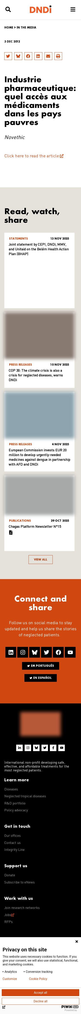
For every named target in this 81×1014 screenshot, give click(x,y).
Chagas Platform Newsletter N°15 (35, 527)
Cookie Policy (38, 979)
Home (8, 27)
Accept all (40, 992)
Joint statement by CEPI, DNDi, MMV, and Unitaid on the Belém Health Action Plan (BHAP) (39, 249)
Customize (10, 979)
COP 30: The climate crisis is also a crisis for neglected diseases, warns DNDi (36, 375)
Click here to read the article (31, 156)
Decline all (41, 1001)
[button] (8, 56)
